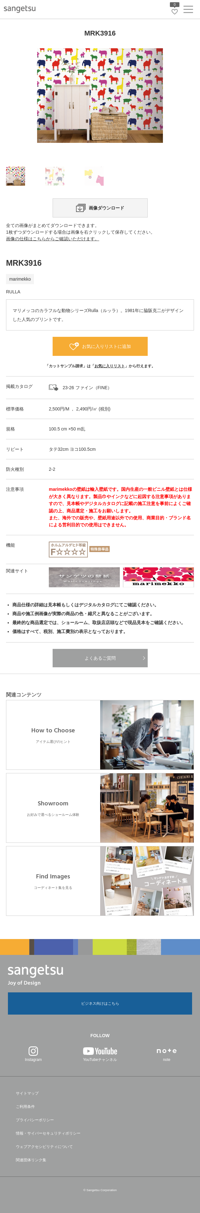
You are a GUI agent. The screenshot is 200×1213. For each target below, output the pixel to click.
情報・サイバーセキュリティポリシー (48, 1133)
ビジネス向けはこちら (100, 1003)
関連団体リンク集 (31, 1160)
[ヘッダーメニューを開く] (188, 10)
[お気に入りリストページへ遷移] (174, 11)
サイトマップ (27, 1093)
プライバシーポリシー (35, 1120)
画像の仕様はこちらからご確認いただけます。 (52, 238)
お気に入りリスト (109, 366)
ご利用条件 (25, 1106)
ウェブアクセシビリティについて (44, 1146)
